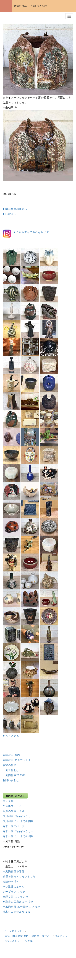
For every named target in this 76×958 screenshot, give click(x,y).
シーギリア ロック (14, 891)
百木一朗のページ (14, 826)
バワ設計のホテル (14, 886)
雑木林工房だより (42, 936)
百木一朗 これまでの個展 (18, 836)
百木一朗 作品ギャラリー (18, 831)
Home (6, 936)
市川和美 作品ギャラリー (18, 816)
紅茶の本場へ (11, 881)
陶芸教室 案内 (11, 755)
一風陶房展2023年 (14, 775)
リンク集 (8, 801)
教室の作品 (9, 765)
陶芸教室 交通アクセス (17, 760)
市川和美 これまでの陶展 (18, 821)
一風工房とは (11, 770)
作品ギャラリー (64, 936)
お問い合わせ (11, 780)
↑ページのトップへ (14, 931)
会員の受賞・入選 (14, 811)
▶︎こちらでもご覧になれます (31, 232)
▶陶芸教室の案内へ (15, 209)
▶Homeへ (9, 214)
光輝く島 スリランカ (15, 896)
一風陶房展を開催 (14, 871)
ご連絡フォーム (12, 806)
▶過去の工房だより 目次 (18, 901)
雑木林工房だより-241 (17, 911)
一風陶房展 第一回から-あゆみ (21, 906)
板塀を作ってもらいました (19, 876)
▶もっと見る (11, 735)
